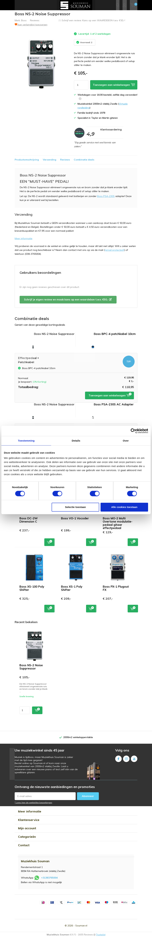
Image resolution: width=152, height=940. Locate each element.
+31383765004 (49, 880)
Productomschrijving (27, 162)
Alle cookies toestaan (124, 507)
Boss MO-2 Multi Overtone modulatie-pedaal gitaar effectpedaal (117, 525)
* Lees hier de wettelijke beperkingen (33, 805)
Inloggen (124, 5)
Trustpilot (100, 937)
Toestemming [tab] (26, 440)
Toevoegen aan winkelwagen (110, 398)
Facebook (118, 760)
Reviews (65, 162)
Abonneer (88, 798)
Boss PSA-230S (106, 198)
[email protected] (114, 252)
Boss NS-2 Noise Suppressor (31, 669)
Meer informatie (23, 241)
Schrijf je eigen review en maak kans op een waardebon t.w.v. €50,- (68, 302)
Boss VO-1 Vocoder (75, 521)
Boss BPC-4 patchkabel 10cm (115, 336)
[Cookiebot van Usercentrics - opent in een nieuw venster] (133, 430)
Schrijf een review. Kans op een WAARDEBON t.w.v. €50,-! (93, 22)
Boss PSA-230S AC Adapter (114, 407)
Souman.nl (81, 928)
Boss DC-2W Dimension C (28, 522)
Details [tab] (76, 440)
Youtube (134, 760)
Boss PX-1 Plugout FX (116, 590)
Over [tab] (126, 440)
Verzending (49, 162)
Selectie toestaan (75, 507)
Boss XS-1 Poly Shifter (71, 590)
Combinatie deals (84, 162)
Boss (24, 22)
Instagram (126, 760)
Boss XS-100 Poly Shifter (31, 590)
